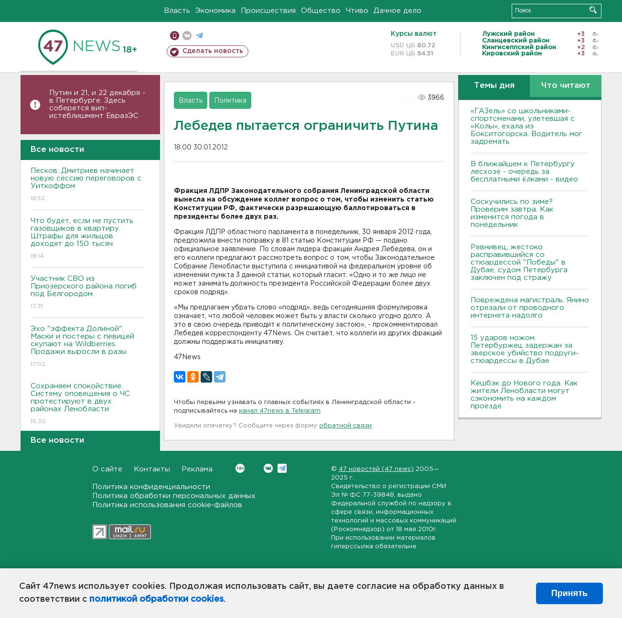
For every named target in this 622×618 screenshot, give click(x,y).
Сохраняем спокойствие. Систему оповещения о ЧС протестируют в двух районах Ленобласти (88, 404)
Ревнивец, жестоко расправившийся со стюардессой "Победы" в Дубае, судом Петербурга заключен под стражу (519, 262)
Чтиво (357, 11)
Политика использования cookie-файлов (167, 505)
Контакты (152, 469)
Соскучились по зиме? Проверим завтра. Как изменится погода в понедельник (512, 213)
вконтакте (187, 35)
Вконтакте (240, 468)
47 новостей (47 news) (376, 469)
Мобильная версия (174, 35)
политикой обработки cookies (156, 599)
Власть (177, 11)
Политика (230, 101)
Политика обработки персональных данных (174, 496)
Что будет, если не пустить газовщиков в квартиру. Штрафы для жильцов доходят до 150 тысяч (88, 239)
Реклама (197, 469)
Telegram (282, 468)
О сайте (107, 469)
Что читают (565, 85)
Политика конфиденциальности (151, 487)
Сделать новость (212, 51)
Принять (569, 593)
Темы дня (494, 85)
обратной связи (345, 425)
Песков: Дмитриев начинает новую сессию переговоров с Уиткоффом (88, 185)
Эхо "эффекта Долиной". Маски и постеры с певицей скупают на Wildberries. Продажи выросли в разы (88, 347)
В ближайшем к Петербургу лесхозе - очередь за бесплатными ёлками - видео (524, 171)
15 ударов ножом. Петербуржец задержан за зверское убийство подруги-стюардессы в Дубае (525, 349)
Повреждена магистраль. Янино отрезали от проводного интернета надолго (530, 308)
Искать (593, 9)
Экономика (215, 11)
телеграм (199, 35)
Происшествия (268, 11)
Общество (321, 11)
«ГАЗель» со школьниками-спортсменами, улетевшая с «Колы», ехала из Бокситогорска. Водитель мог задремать (526, 126)
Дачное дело (397, 11)
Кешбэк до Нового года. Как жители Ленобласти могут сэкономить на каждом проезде (524, 394)
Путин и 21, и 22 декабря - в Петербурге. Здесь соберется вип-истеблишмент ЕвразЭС (97, 104)
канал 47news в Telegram (280, 411)
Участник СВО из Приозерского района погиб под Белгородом (88, 293)
